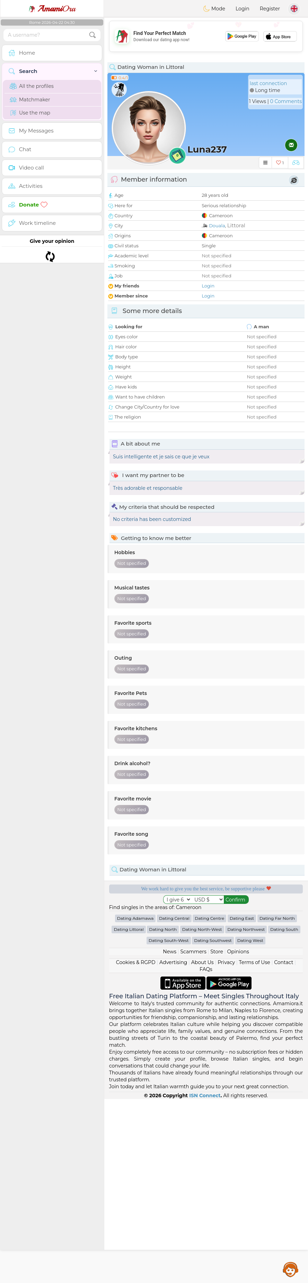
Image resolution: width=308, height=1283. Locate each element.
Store (216, 1136)
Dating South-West (169, 1124)
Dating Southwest (213, 1124)
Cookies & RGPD (136, 1146)
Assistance (291, 1269)
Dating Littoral (128, 1113)
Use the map (30, 112)
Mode (214, 8)
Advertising (173, 1146)
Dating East (242, 1102)
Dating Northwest (246, 1113)
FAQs (206, 1153)
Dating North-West (202, 1113)
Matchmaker (30, 99)
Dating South (284, 1113)
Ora (52, 8)
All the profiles (32, 86)
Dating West (250, 1124)
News (169, 1136)
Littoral (236, 225)
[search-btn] (92, 35)
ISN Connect (205, 1279)
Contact (283, 1146)
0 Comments (286, 101)
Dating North (163, 1113)
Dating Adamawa (135, 1102)
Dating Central (174, 1102)
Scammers (193, 1136)
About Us (202, 1146)
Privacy (226, 1146)
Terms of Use (254, 1146)
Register (270, 9)
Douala (217, 225)
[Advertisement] (206, 36)
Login (242, 9)
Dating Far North (277, 1102)
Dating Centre (209, 1102)
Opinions (238, 1136)
